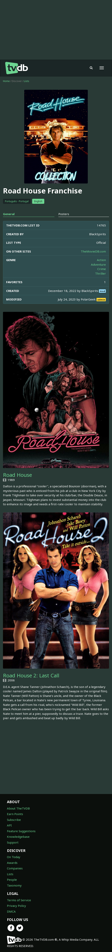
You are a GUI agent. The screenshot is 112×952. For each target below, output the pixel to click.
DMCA (11, 911)
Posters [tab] (63, 214)
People (12, 880)
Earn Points (15, 814)
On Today (13, 857)
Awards (12, 863)
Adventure (98, 264)
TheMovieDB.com (93, 251)
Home (6, 81)
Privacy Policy (16, 906)
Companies (15, 868)
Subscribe (14, 820)
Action (101, 260)
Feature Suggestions (21, 831)
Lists (26, 81)
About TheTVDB (18, 808)
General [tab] (8, 214)
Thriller (100, 273)
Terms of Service (19, 900)
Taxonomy (14, 885)
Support (12, 842)
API (9, 825)
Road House (17, 474)
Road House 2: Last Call (31, 675)
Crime (101, 269)
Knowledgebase (18, 837)
